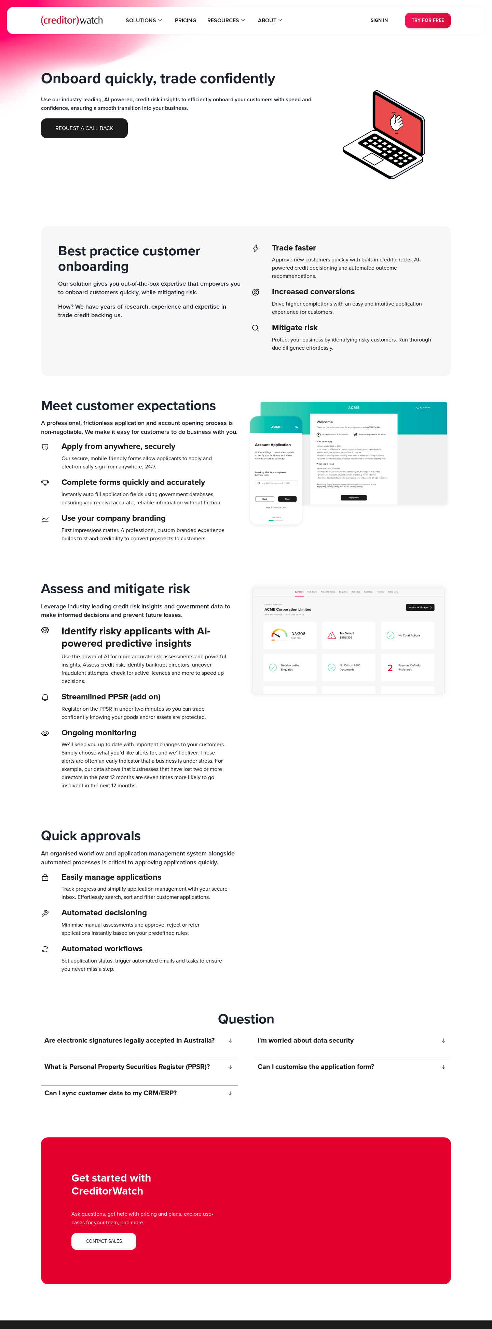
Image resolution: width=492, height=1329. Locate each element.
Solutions (145, 20)
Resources (226, 20)
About (269, 20)
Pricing (186, 20)
